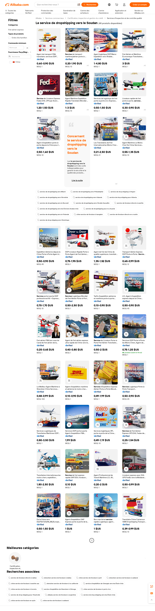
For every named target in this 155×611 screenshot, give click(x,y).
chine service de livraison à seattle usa (23, 583)
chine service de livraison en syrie (21, 601)
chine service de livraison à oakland (54, 601)
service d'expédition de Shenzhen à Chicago (58, 589)
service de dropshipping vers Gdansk (87, 197)
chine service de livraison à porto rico (96, 589)
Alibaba (38, 18)
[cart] (117, 5)
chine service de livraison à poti (89, 578)
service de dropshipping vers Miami (51, 192)
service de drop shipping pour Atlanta (122, 197)
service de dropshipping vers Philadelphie (87, 192)
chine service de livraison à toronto (22, 589)
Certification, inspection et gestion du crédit (85, 18)
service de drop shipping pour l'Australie (24, 595)
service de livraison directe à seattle (128, 203)
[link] (151, 586)
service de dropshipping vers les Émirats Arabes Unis (57, 209)
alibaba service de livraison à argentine (60, 595)
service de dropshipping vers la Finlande (53, 214)
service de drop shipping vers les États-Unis (98, 595)
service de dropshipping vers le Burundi (52, 203)
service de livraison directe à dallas (22, 578)
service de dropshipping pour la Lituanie (99, 209)
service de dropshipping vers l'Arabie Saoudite (91, 203)
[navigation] (20, 279)
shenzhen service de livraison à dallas (56, 578)
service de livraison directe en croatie (122, 214)
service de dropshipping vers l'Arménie (52, 197)
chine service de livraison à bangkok (88, 214)
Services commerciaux (54, 18)
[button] (78, 4)
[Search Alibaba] (56, 4)
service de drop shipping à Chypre (121, 192)
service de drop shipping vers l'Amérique (53, 220)
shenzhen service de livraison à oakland (122, 578)
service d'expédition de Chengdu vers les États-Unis (103, 583)
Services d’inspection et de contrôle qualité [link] (124, 18)
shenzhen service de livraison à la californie (61, 583)
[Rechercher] (89, 5)
